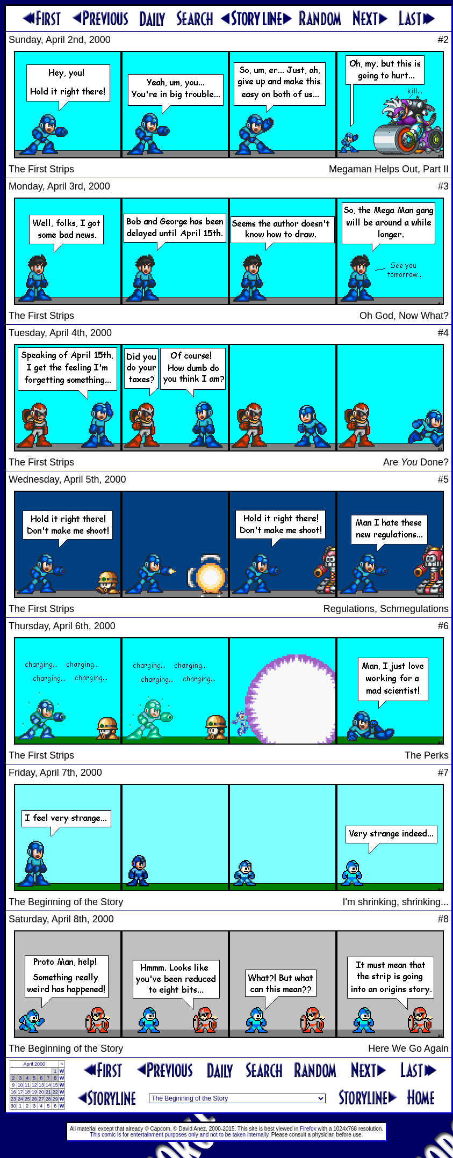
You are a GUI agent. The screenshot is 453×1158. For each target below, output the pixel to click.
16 (13, 1092)
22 (55, 1092)
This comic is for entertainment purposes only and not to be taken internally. (180, 1135)
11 (27, 1085)
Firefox (308, 1129)
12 (34, 1085)
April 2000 (34, 1064)
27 (41, 1099)
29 (55, 1099)
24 (20, 1099)
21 (48, 1092)
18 (27, 1092)
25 (27, 1099)
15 (55, 1085)
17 (20, 1092)
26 (34, 1099)
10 (20, 1085)
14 (48, 1085)
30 (13, 1106)
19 (34, 1092)
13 (41, 1085)
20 (41, 1092)
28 (48, 1099)
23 (13, 1099)
